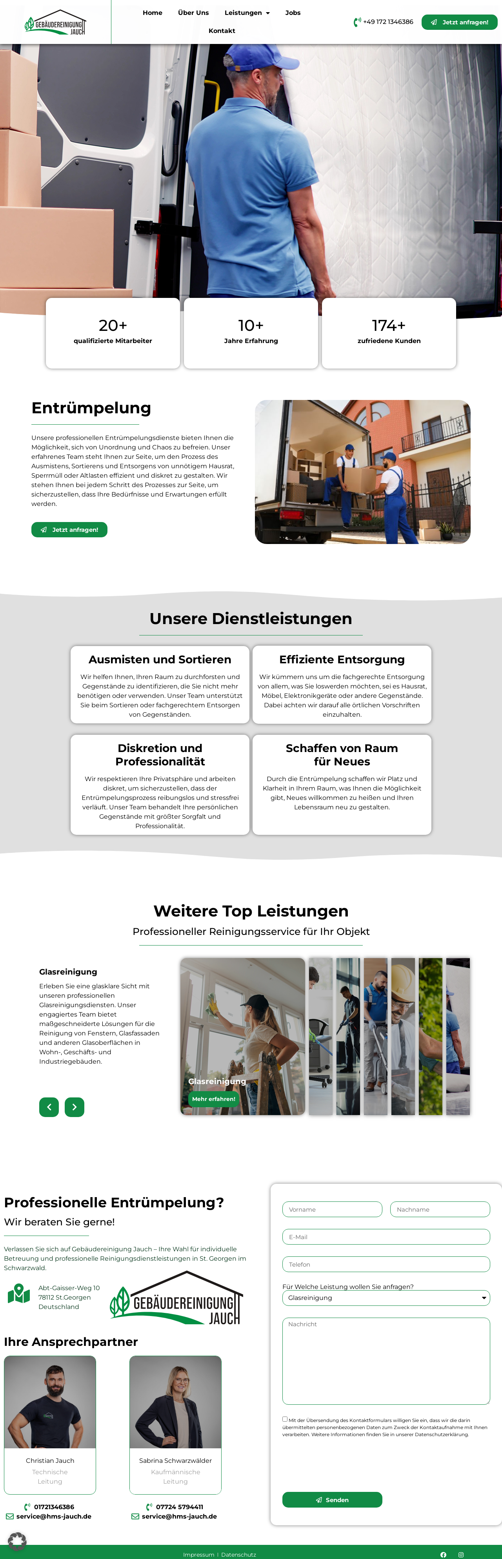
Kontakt (222, 31)
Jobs (293, 12)
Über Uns (193, 12)
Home (152, 12)
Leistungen (247, 13)
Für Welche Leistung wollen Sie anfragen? (348, 1287)
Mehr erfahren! (213, 1099)
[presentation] (342, 1464)
